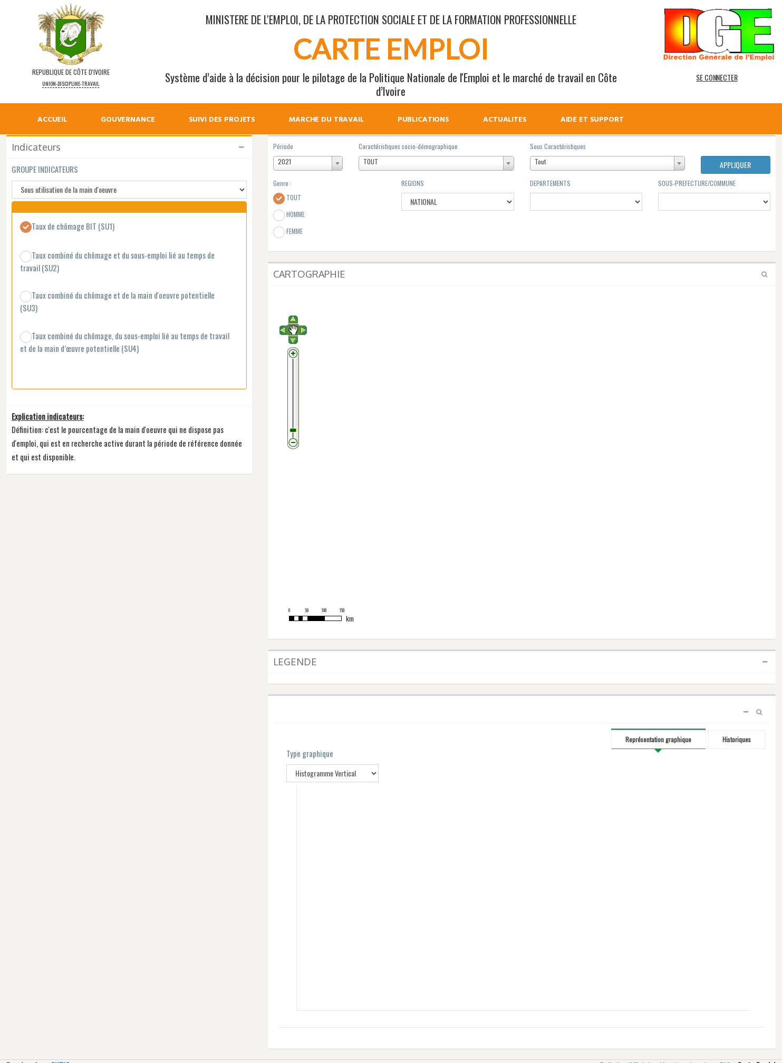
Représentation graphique (658, 739)
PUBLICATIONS (423, 120)
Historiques (736, 739)
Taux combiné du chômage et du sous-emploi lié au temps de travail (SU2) (117, 261)
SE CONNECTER (716, 77)
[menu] (337, 109)
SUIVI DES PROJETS (222, 120)
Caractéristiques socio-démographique (408, 146)
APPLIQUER (735, 164)
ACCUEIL (52, 120)
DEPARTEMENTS (550, 183)
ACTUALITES (505, 120)
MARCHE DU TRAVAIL (326, 120)
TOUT (287, 198)
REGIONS (412, 183)
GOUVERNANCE (128, 120)
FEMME (288, 232)
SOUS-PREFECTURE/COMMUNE (697, 183)
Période (283, 146)
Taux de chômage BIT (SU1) (67, 227)
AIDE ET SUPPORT (592, 120)
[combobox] (308, 163)
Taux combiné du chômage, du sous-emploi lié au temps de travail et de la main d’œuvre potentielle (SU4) (124, 342)
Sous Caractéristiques (558, 146)
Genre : (282, 183)
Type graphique (309, 753)
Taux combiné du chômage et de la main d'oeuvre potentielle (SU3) (117, 301)
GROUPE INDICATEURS (45, 169)
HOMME (289, 215)
